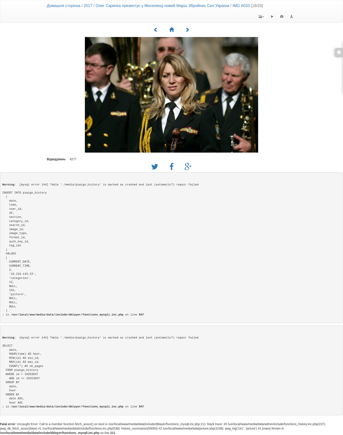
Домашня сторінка (63, 6)
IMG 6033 (241, 6)
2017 (88, 6)
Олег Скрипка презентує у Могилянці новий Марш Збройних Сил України (162, 6)
